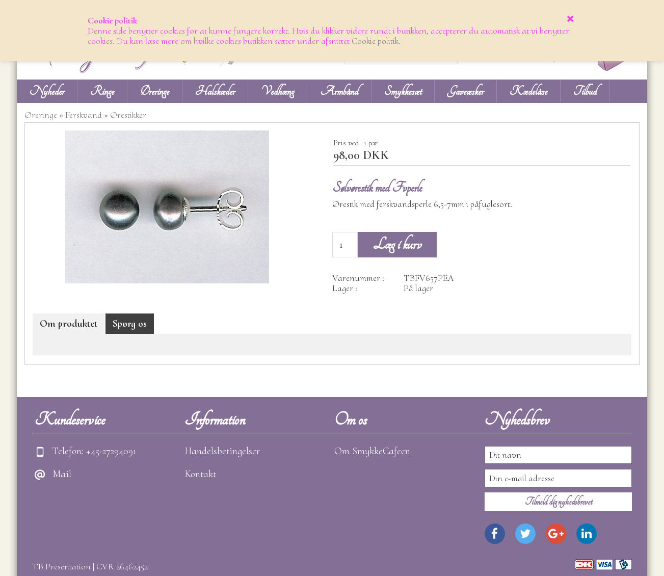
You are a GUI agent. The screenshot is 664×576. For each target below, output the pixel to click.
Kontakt (200, 474)
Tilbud (585, 91)
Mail (61, 474)
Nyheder (47, 91)
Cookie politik (375, 40)
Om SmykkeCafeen (372, 451)
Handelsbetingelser (222, 451)
